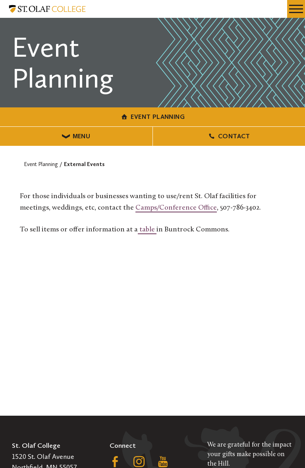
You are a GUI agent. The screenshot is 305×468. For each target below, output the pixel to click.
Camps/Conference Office (176, 208)
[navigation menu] (296, 9)
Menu (76, 136)
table (147, 229)
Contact (229, 136)
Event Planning (152, 116)
